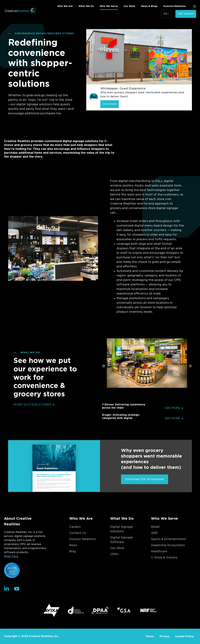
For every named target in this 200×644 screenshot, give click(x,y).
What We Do (86, 6)
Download (109, 104)
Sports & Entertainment (168, 539)
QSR (154, 533)
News (73, 545)
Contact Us (77, 533)
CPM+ (114, 554)
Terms (150, 636)
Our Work (129, 6)
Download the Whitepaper (144, 479)
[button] (194, 6)
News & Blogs (149, 6)
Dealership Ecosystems (168, 545)
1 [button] (144, 396)
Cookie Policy (184, 636)
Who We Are (65, 6)
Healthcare (159, 551)
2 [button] (149, 396)
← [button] (103, 366)
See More (174, 408)
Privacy (165, 636)
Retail (155, 527)
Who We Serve (109, 6)
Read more (11, 556)
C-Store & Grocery (164, 557)
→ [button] (190, 366)
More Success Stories (34, 404)
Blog (72, 551)
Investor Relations (174, 6)
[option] (147, 363)
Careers (75, 527)
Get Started (186, 13)
